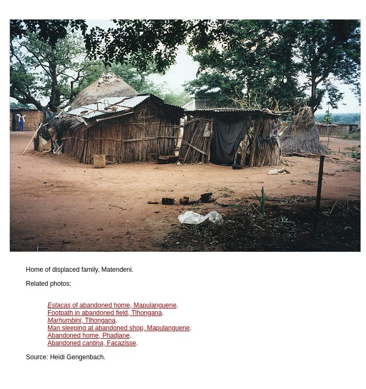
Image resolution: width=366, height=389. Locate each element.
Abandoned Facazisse (92, 343)
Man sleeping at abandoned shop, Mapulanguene (119, 328)
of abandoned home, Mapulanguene (112, 305)
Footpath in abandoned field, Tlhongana (105, 313)
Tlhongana (82, 320)
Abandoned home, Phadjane (89, 335)
